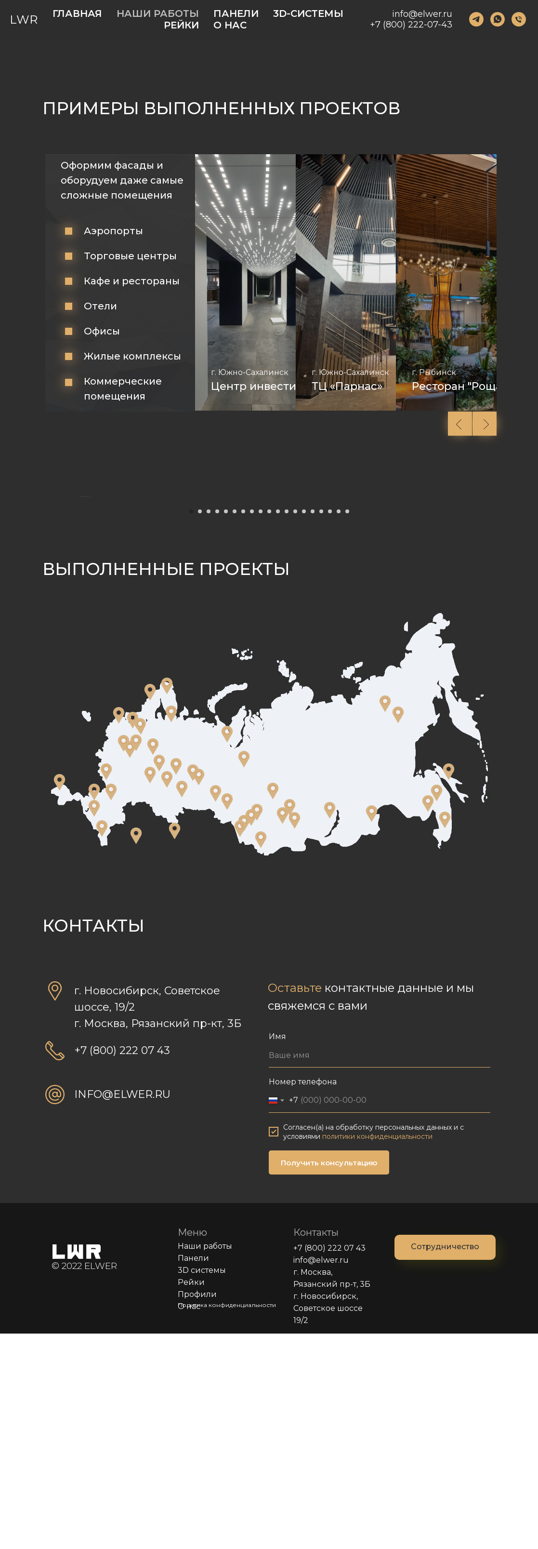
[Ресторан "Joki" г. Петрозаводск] (150, 907)
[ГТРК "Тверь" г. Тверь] (136, 958)
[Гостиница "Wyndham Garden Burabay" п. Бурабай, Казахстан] (136, 1051)
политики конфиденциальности (377, 1352)
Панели (193, 1473)
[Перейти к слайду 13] (295, 727)
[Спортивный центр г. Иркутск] (329, 1025)
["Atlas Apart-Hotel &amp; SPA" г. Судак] (59, 997)
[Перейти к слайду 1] (191, 727)
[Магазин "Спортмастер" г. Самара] (150, 990)
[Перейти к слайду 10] (269, 727)
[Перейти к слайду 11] (278, 727)
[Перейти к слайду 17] (330, 727)
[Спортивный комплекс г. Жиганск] (385, 919)
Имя (277, 1251)
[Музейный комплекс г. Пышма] (198, 992)
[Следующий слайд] (457, 604)
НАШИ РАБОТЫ (158, 13)
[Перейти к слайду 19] (347, 727)
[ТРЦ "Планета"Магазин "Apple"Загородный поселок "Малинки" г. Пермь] (176, 982)
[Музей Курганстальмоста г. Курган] (181, 1004)
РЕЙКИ (181, 25)
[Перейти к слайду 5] (226, 727)
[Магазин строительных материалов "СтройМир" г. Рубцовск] (240, 1043)
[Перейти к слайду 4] (217, 727)
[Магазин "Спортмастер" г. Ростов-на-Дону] (111, 1007)
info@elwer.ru (422, 14)
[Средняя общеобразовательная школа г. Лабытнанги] (227, 949)
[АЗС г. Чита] (371, 1029)
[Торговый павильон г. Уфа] (166, 995)
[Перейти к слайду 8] (252, 727)
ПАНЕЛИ (236, 13)
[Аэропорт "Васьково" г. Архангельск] (171, 929)
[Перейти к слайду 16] (321, 727)
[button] (445, 1462)
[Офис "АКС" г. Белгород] (106, 987)
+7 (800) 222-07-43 (411, 24)
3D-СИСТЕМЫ (308, 13)
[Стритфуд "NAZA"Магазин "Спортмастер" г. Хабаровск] (436, 1008)
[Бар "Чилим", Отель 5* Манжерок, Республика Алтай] (260, 1055)
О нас (189, 1521)
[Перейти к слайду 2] (200, 727)
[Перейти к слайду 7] (243, 727)
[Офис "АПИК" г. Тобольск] (215, 1009)
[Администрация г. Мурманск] (166, 901)
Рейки (191, 1497)
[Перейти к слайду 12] (287, 727)
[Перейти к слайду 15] (313, 727)
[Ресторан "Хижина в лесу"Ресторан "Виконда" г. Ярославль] (152, 962)
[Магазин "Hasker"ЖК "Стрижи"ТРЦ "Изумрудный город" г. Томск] (272, 1006)
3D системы (202, 1485)
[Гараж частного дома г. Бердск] (251, 1033)
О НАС (230, 25)
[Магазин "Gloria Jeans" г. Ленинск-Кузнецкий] (294, 1035)
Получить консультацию (329, 1378)
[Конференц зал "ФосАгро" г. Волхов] (132, 935)
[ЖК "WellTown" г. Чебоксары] (159, 978)
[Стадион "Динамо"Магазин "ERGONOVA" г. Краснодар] (94, 1007)
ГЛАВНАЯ (77, 13)
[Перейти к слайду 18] (339, 727)
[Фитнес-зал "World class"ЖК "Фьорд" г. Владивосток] (444, 1035)
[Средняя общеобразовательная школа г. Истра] (123, 958)
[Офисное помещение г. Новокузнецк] (282, 1031)
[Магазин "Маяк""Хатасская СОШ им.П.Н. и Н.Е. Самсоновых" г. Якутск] (398, 930)
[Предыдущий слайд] (81, 604)
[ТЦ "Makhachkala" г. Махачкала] (101, 1044)
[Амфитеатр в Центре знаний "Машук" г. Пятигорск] (94, 1023)
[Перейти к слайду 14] (304, 727)
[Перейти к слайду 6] (234, 727)
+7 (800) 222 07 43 (329, 1463)
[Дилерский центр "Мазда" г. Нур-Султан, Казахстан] (174, 1046)
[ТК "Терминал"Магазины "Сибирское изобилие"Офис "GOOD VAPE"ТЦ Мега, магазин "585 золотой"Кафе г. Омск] (227, 1017)
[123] (476, 19)
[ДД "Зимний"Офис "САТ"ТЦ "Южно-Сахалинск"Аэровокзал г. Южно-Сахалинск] (448, 987)
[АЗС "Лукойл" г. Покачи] (244, 974)
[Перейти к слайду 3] (208, 727)
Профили (197, 1509)
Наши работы (205, 1461)
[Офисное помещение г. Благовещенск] (428, 1019)
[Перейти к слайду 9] (260, 727)
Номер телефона (303, 1297)
